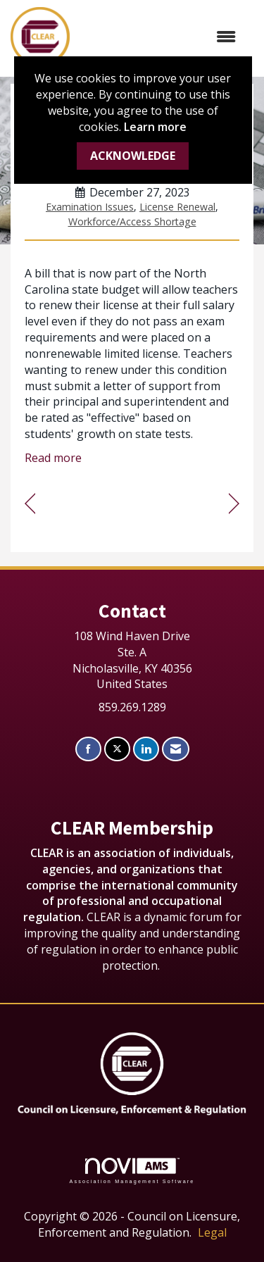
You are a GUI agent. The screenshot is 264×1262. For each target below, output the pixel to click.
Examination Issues (90, 206)
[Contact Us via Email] (175, 749)
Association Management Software (131, 1171)
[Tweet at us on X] (117, 749)
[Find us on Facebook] (88, 749)
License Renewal (177, 206)
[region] (234, 504)
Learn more (155, 127)
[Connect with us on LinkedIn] (146, 749)
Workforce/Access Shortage (132, 221)
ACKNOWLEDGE (132, 155)
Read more (53, 458)
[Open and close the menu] (160, 37)
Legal (212, 1232)
